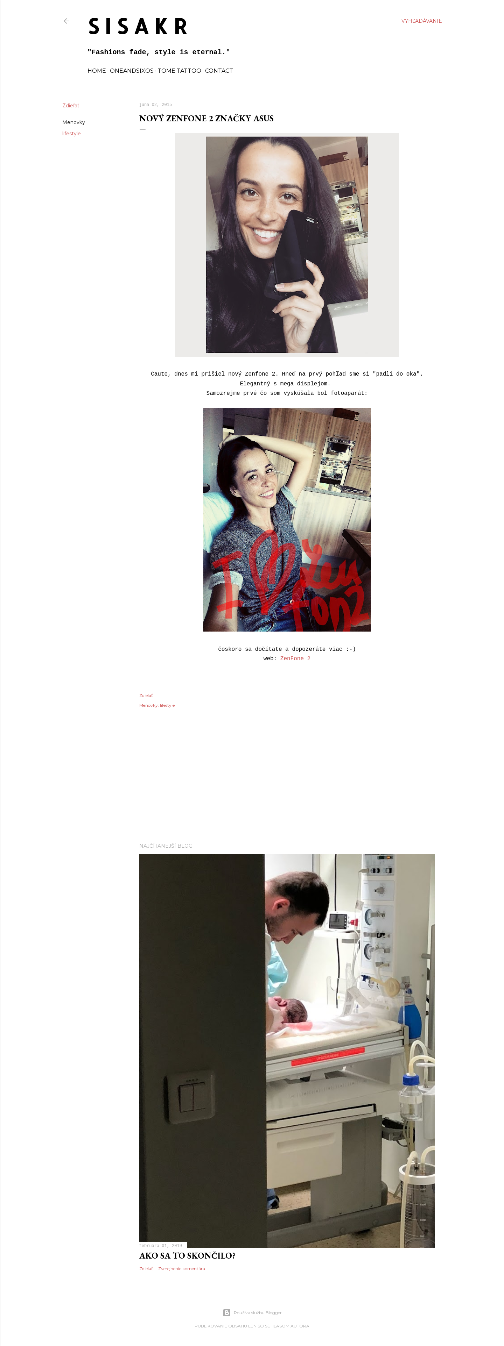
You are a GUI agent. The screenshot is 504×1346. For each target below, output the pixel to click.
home (97, 70)
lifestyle (71, 133)
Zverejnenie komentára (181, 1268)
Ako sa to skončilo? (187, 1255)
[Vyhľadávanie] (421, 21)
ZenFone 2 (295, 659)
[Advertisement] (287, 776)
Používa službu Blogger (252, 1313)
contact (219, 70)
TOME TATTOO (179, 70)
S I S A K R (137, 26)
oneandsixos (132, 70)
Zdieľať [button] (70, 105)
